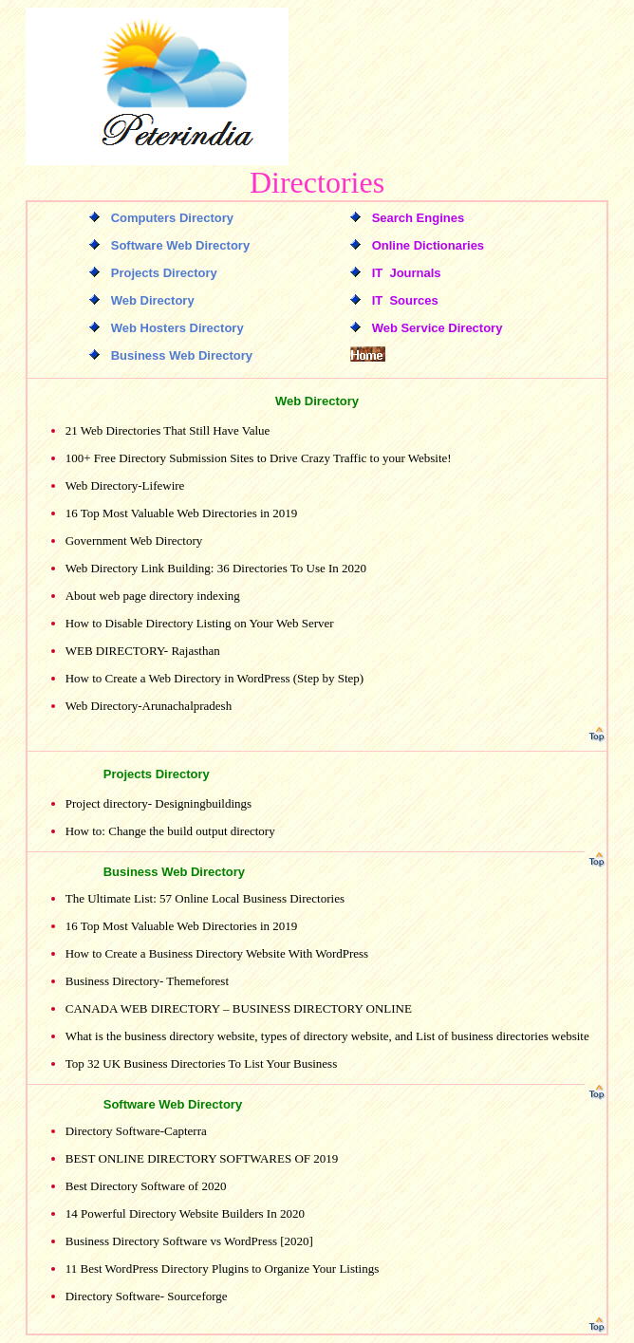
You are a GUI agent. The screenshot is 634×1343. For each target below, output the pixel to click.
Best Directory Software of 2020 (146, 1186)
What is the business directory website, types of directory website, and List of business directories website (327, 1036)
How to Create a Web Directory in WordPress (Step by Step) (214, 678)
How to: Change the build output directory (170, 831)
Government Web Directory (134, 540)
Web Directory (317, 401)
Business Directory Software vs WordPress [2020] (189, 1241)
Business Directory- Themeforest (147, 981)
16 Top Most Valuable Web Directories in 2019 (181, 513)
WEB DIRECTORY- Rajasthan (142, 651)
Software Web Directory (172, 1104)
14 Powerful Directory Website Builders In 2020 (185, 1213)
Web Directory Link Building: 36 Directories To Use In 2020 (215, 568)
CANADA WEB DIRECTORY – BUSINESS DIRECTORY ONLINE (238, 1008)
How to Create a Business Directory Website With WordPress (216, 953)
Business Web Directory (174, 872)
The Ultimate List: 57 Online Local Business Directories (205, 898)
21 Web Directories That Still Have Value (167, 430)
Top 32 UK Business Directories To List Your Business (201, 1063)
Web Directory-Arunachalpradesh (148, 706)
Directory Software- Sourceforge (146, 1296)
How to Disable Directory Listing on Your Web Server (199, 623)
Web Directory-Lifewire (125, 485)
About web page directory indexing (152, 595)
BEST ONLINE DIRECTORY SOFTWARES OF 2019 (202, 1158)
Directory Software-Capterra (136, 1131)
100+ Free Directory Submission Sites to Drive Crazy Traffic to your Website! (258, 458)
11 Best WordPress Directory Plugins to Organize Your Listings (222, 1268)
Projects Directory (156, 774)
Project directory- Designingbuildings (158, 803)
